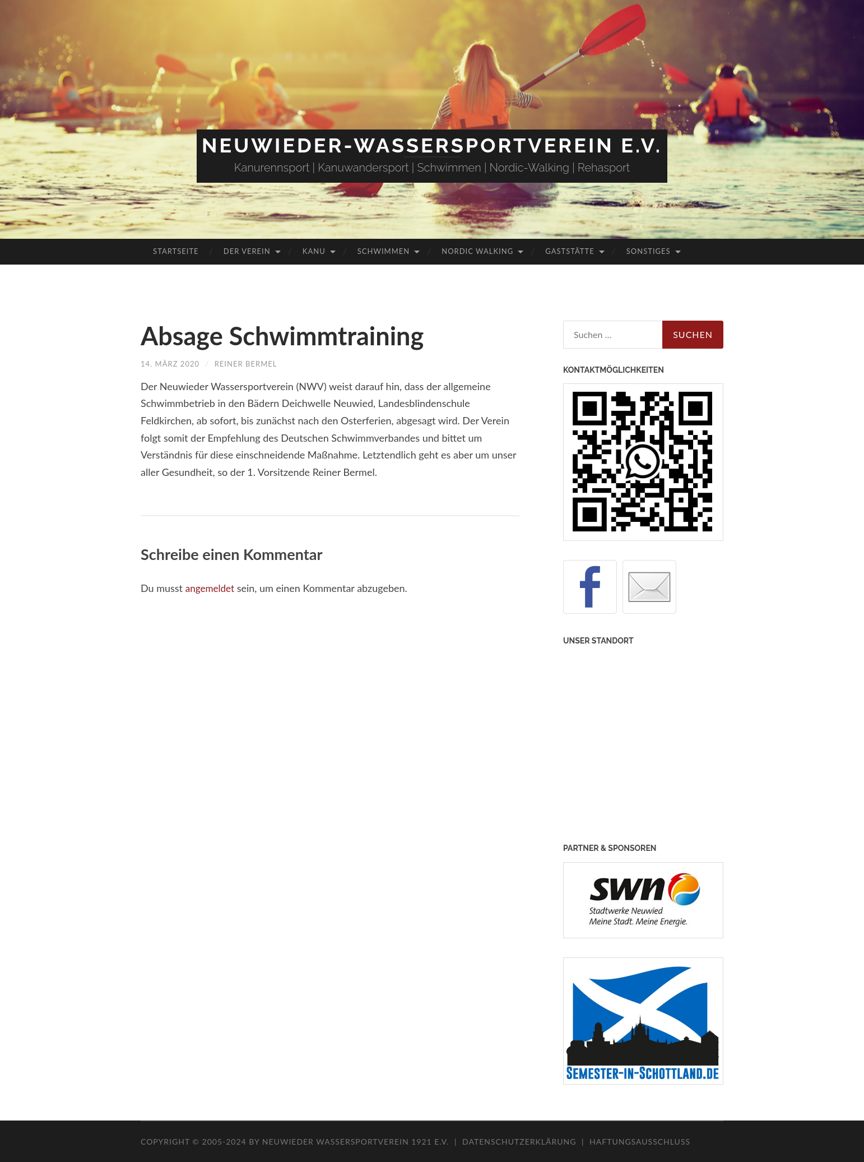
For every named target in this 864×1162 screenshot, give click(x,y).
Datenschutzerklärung (519, 1141)
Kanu (314, 251)
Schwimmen (383, 251)
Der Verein (247, 251)
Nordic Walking (477, 251)
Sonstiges (648, 251)
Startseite (175, 251)
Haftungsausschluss (639, 1141)
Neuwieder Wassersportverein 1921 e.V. (357, 1141)
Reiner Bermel (251, 363)
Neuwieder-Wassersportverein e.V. (432, 145)
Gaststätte (569, 251)
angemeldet (211, 588)
